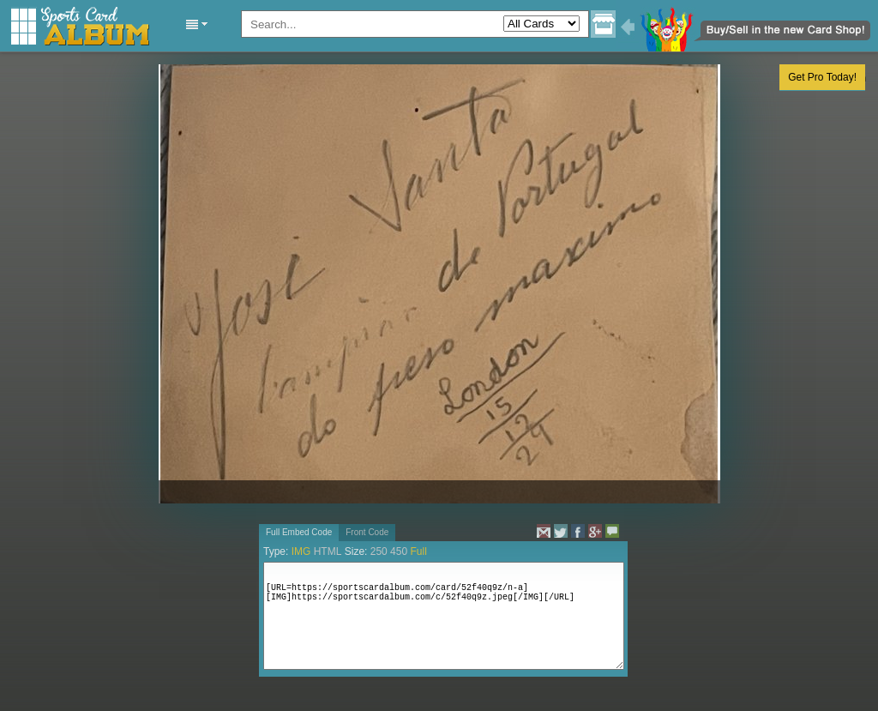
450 (398, 551)
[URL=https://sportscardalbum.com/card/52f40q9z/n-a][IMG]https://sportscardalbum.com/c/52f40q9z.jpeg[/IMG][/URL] (443, 616)
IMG (301, 551)
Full (418, 551)
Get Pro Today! (822, 77)
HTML (328, 551)
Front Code (367, 532)
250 (379, 551)
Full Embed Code (299, 532)
